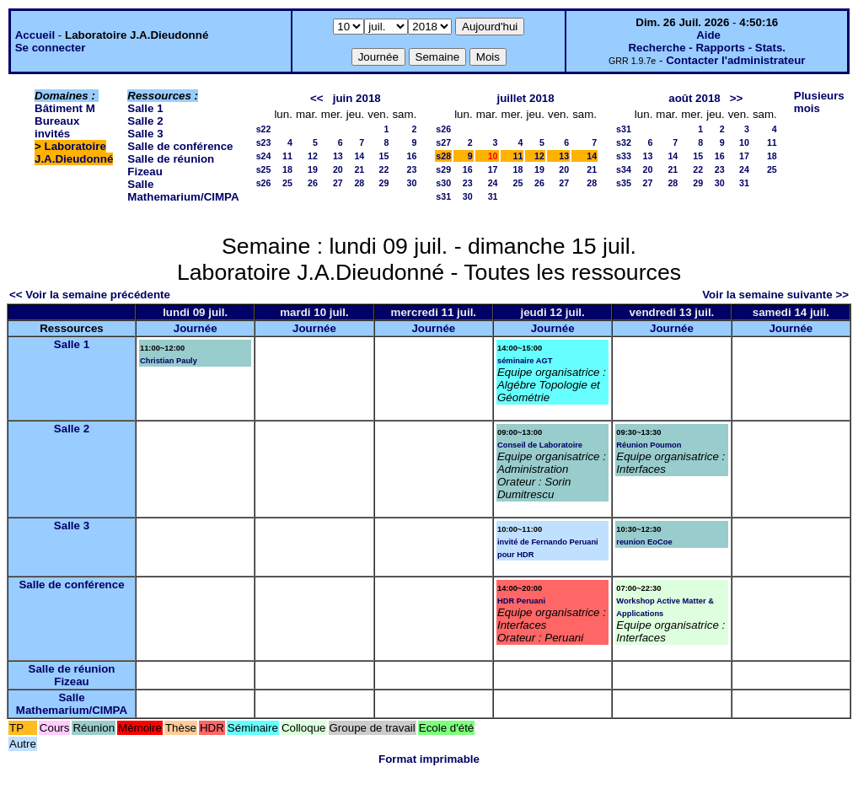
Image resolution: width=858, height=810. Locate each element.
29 (384, 183)
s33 (623, 156)
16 (411, 156)
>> (736, 98)
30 (411, 183)
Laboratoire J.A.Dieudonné (74, 152)
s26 (263, 183)
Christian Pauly (168, 361)
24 (493, 183)
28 (359, 183)
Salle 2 (145, 121)
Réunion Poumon (648, 445)
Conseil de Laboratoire (539, 445)
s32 (623, 142)
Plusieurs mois (819, 102)
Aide (708, 35)
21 (359, 169)
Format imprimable (429, 759)
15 (384, 156)
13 (338, 156)
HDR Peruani (521, 601)
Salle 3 (145, 133)
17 (493, 169)
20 (338, 169)
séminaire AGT (525, 361)
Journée (195, 328)
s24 (263, 156)
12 (313, 156)
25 (287, 183)
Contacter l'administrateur (735, 60)
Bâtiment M (65, 108)
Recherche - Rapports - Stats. (707, 47)
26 (313, 183)
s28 (443, 156)
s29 (443, 169)
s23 (263, 142)
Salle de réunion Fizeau (72, 675)
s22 (263, 129)
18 (287, 169)
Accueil (35, 35)
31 (493, 196)
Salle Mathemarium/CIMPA (183, 190)
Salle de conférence (180, 146)
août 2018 (694, 98)
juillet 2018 (526, 98)
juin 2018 (357, 98)
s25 (263, 169)
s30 (443, 183)
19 (313, 169)
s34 (623, 169)
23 (411, 169)
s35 (623, 183)
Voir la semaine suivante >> (775, 294)
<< (317, 98)
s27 (443, 142)
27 (338, 183)
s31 (443, 196)
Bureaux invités (57, 127)
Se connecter (50, 47)
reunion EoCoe (644, 542)
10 (744, 142)
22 (384, 169)
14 (359, 156)
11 (287, 156)
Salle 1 (145, 108)
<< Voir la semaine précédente (89, 294)
